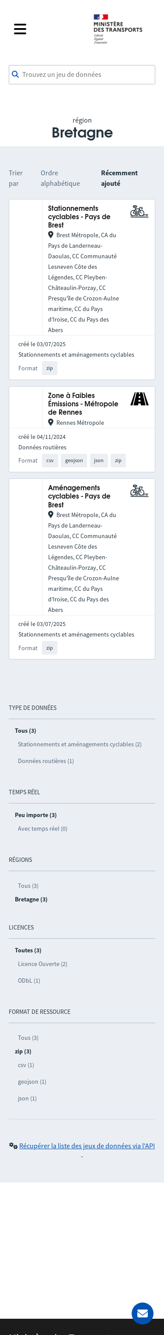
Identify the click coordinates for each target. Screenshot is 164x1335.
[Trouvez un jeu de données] (82, 74)
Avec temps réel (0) (42, 828)
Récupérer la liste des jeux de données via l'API (87, 1145)
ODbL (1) (29, 980)
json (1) (27, 1098)
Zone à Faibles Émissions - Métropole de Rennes (83, 404)
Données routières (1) (46, 761)
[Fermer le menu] (48, 29)
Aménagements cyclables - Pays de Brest (79, 497)
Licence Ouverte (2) (42, 964)
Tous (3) (28, 886)
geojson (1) (32, 1081)
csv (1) (26, 1065)
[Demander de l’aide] (143, 1313)
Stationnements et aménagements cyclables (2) (80, 744)
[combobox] (82, 74)
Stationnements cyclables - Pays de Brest (79, 217)
